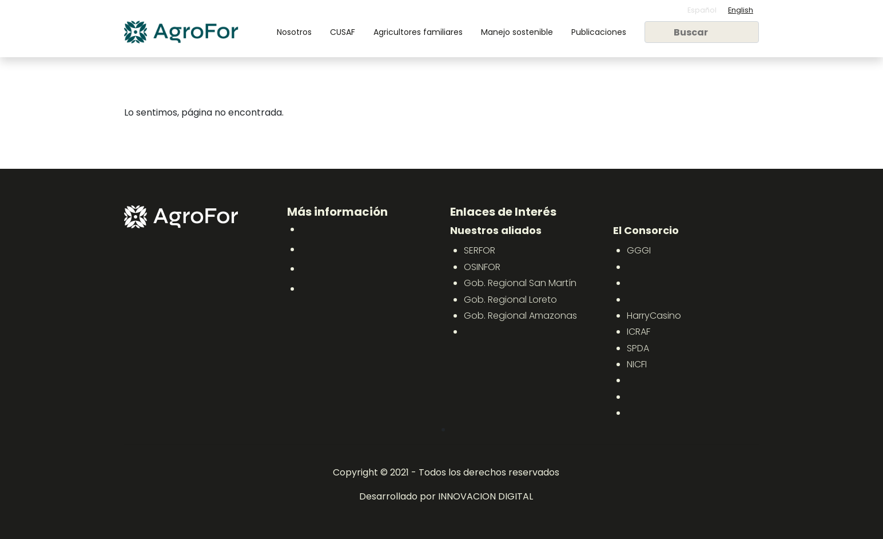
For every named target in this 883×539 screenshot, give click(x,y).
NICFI (637, 364)
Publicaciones (598, 32)
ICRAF (638, 331)
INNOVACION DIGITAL (485, 496)
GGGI (639, 250)
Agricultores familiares (418, 32)
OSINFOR (482, 267)
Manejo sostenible (517, 32)
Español (702, 10)
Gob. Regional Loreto (510, 299)
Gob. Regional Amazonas (520, 315)
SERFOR (479, 250)
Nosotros (294, 32)
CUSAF (342, 32)
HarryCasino (654, 315)
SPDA (638, 348)
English (740, 10)
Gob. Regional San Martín (520, 283)
